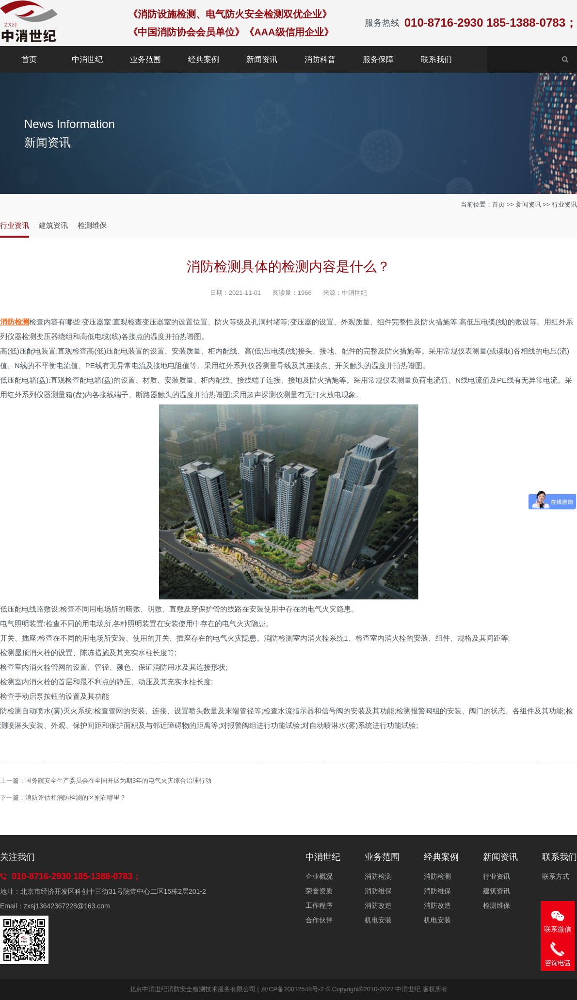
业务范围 (145, 59)
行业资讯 (564, 204)
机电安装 (378, 920)
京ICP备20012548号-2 (292, 989)
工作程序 (319, 905)
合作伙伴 (319, 920)
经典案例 (203, 59)
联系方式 (555, 876)
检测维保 (92, 225)
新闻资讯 (261, 59)
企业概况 (319, 876)
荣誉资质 (319, 891)
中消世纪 (87, 59)
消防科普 (320, 59)
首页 (29, 59)
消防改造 (378, 905)
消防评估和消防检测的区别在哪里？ (75, 797)
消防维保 (378, 891)
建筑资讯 (53, 225)
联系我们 (436, 59)
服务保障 (378, 59)
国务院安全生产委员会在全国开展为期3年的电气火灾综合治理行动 (118, 780)
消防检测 (378, 876)
